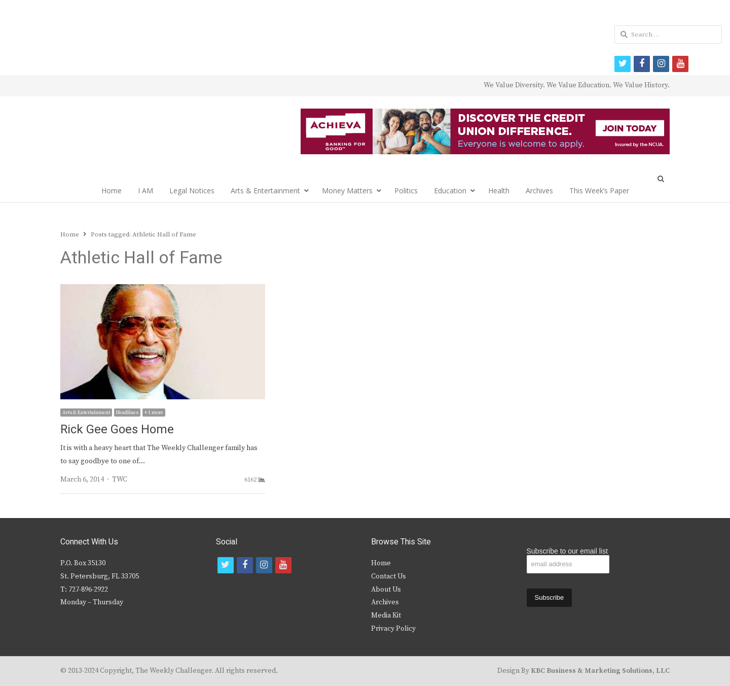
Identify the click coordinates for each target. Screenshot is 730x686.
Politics (406, 190)
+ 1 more (153, 412)
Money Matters (347, 190)
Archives (539, 190)
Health (498, 190)
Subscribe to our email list (567, 551)
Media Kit (386, 615)
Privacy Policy (393, 628)
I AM (145, 190)
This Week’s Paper (599, 190)
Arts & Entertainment (265, 190)
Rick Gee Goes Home (117, 429)
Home (111, 190)
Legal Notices (191, 190)
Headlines (127, 412)
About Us (386, 589)
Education (450, 190)
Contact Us (388, 576)
